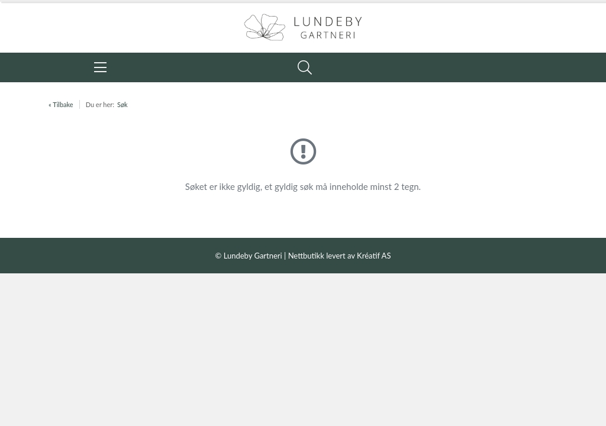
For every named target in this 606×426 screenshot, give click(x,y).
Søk (122, 104)
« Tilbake (61, 104)
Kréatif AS (374, 255)
